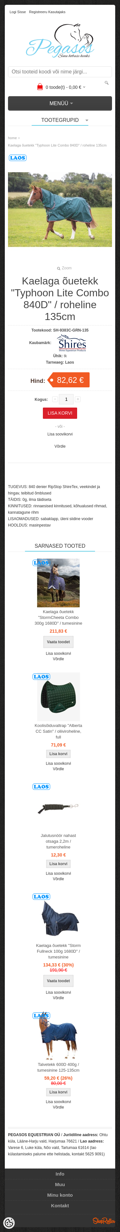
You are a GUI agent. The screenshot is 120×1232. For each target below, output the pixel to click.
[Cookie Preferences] (9, 1223)
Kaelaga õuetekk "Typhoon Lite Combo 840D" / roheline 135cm (57, 145)
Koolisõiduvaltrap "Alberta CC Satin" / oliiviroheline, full (58, 731)
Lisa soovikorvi (60, 434)
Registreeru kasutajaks (47, 12)
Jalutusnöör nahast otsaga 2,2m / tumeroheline (58, 841)
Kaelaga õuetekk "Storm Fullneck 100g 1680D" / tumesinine (58, 951)
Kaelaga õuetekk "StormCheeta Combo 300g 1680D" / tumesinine (58, 617)
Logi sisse (18, 12)
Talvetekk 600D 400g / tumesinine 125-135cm (58, 1067)
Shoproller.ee (104, 1221)
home (12, 138)
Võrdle (60, 446)
